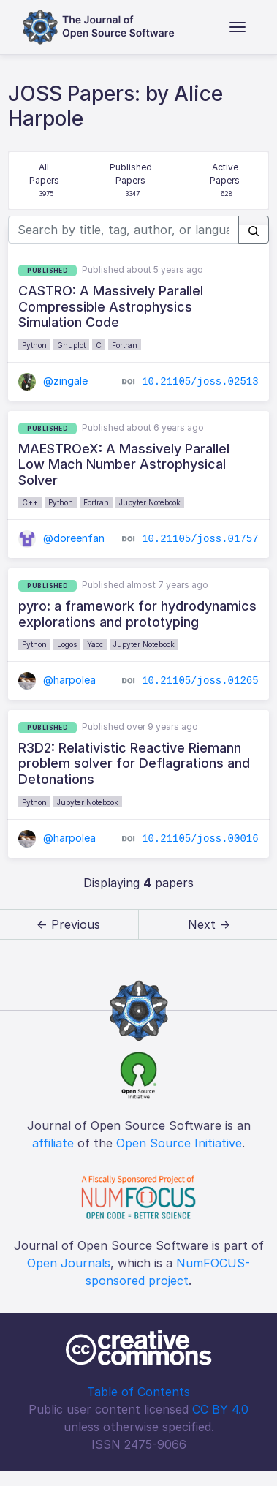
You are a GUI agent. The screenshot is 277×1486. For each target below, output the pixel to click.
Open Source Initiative (179, 1143)
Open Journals (68, 1263)
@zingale (53, 380)
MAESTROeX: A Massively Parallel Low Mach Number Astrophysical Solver (123, 464)
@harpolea (57, 680)
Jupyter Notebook (150, 502)
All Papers (45, 181)
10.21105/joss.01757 (200, 539)
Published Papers (131, 181)
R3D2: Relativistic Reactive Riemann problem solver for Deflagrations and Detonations (134, 763)
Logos (67, 644)
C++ (30, 502)
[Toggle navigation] (237, 27)
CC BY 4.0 (220, 1409)
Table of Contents (138, 1391)
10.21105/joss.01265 (200, 681)
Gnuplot (71, 345)
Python (34, 345)
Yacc (95, 644)
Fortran (124, 345)
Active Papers (226, 181)
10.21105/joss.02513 (200, 382)
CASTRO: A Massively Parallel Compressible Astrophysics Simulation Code (110, 306)
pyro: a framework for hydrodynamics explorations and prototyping (137, 614)
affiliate (53, 1143)
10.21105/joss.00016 (200, 838)
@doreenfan (61, 538)
